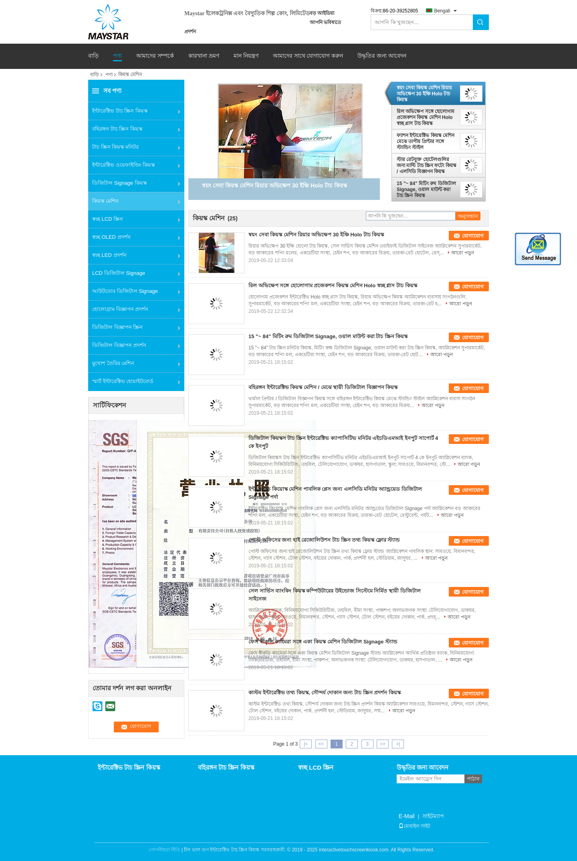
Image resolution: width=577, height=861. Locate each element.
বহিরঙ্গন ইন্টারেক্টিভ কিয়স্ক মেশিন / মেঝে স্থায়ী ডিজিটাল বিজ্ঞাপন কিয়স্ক (322, 387)
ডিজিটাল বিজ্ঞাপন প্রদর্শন (119, 345)
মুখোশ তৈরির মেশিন (113, 363)
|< (306, 744)
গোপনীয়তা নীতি (164, 850)
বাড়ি (93, 56)
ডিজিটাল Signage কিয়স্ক (119, 183)
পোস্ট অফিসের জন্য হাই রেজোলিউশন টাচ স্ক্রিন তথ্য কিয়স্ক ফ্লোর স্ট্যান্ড (323, 540)
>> (382, 744)
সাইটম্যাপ (433, 816)
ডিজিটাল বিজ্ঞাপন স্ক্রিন (117, 327)
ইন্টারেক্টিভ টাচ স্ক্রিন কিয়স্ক (119, 111)
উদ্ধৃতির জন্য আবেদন (381, 55)
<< (321, 744)
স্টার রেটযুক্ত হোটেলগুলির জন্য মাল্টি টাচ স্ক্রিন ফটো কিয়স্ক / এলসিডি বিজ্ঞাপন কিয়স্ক (426, 165)
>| (398, 744)
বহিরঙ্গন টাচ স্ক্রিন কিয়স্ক (117, 129)
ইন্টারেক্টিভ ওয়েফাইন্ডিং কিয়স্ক (123, 165)
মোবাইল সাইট (414, 826)
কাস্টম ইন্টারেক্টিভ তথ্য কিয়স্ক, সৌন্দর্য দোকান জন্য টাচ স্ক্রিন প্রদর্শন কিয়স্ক (324, 693)
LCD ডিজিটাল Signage (118, 273)
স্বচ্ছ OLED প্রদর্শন (111, 237)
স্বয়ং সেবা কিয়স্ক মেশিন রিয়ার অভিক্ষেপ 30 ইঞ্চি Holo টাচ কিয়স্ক (424, 94)
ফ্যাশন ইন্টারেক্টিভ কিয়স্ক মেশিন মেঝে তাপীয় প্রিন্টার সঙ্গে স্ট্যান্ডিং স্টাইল (425, 141)
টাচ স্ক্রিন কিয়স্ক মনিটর (115, 147)
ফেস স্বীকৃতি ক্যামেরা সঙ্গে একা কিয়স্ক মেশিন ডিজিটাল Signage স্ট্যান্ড (322, 642)
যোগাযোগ (473, 236)
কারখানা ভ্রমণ (203, 56)
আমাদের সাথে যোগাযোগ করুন (308, 56)
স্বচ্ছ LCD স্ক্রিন (107, 219)
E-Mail (407, 816)
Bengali (442, 11)
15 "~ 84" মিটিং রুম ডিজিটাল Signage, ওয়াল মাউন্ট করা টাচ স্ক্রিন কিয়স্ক (426, 189)
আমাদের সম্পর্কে (155, 56)
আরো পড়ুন (462, 253)
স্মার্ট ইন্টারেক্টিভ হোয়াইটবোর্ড (122, 381)
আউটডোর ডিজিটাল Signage (125, 291)
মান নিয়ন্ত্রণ (246, 56)
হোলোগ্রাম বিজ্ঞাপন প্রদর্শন (120, 309)
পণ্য (117, 56)
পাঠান (473, 779)
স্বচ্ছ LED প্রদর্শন (109, 255)
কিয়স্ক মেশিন (105, 201)
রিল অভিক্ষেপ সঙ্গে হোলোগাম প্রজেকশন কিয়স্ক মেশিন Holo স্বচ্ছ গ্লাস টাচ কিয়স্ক (425, 117)
